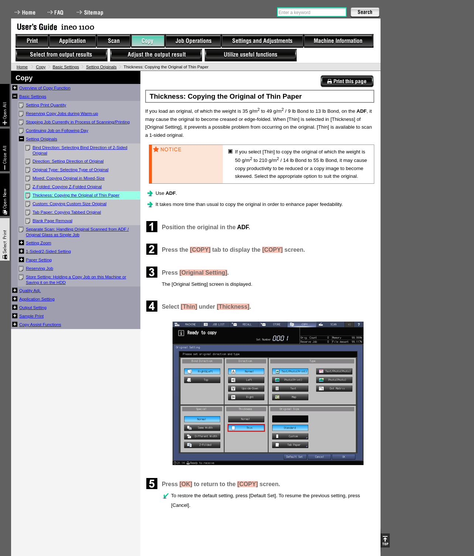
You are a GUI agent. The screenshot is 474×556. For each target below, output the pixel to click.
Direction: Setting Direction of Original (68, 161)
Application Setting (37, 299)
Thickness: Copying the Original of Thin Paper (76, 195)
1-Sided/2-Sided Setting (48, 251)
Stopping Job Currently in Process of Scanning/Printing (78, 122)
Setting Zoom (38, 243)
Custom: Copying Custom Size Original (69, 203)
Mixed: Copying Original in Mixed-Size (69, 178)
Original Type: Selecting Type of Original (71, 169)
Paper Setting (39, 260)
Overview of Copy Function (45, 88)
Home (25, 12)
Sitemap (91, 12)
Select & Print (5, 239)
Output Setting (33, 307)
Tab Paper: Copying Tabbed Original (67, 212)
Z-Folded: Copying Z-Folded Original (67, 186)
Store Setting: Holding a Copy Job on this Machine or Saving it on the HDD (76, 280)
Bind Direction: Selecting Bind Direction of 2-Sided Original (80, 150)
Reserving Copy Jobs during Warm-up (62, 113)
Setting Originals (101, 67)
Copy (40, 67)
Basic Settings (66, 67)
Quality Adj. (30, 290)
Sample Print (31, 316)
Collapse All (5, 150)
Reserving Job (39, 268)
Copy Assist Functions (40, 324)
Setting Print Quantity (46, 105)
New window (5, 194)
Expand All (5, 105)
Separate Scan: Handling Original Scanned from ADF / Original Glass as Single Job (77, 232)
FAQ (56, 12)
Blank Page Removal (52, 220)
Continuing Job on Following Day (57, 130)
